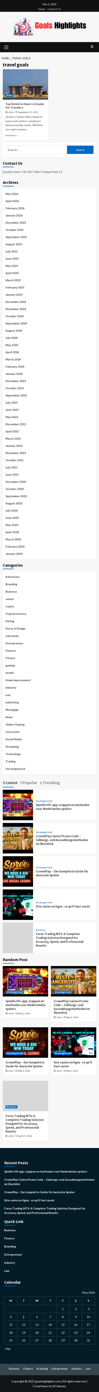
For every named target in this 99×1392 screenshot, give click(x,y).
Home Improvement (18, 680)
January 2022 (14, 445)
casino (10, 599)
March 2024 (13, 359)
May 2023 (12, 417)
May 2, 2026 (24, 1013)
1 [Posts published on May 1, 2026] (63, 1309)
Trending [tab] (51, 782)
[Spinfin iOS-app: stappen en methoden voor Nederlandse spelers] (18, 804)
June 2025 (12, 258)
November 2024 (16, 309)
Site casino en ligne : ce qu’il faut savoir (63, 906)
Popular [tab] (29, 782)
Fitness (10, 658)
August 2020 (14, 503)
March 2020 (13, 539)
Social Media (14, 739)
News (9, 717)
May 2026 (12, 193)
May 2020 (12, 525)
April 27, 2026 (25, 1136)
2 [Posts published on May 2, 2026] (76, 1309)
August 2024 (14, 330)
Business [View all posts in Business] (41, 930)
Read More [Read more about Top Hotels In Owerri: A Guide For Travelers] (11, 135)
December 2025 (16, 222)
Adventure (13, 576)
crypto (10, 606)
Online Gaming (15, 724)
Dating (10, 621)
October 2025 (15, 229)
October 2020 (15, 489)
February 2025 (15, 287)
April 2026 (12, 201)
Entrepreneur (14, 643)
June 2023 (12, 409)
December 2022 (16, 424)
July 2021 (12, 467)
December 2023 (16, 381)
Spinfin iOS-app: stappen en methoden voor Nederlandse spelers (25, 1005)
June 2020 (12, 517)
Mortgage (12, 709)
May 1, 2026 (72, 1071)
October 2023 (15, 388)
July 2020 (12, 510)
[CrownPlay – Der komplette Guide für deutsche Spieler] (18, 871)
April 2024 (12, 352)
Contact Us (54, 9)
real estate (13, 731)
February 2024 (15, 366)
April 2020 (12, 532)
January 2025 (14, 294)
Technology (13, 754)
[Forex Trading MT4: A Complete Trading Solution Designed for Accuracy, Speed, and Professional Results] (25, 1096)
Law (8, 695)
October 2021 (15, 460)
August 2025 (14, 244)
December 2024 (16, 301)
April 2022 (12, 431)
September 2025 (16, 237)
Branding (11, 584)
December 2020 (16, 481)
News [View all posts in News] (9, 95)
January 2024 (14, 373)
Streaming (12, 746)
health (10, 672)
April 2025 (12, 273)
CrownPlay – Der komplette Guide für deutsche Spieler (39, 1192)
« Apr (7, 1348)
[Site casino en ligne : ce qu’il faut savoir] (18, 904)
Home (41, 9)
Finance (11, 650)
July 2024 (12, 337)
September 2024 (16, 323)
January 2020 (14, 553)
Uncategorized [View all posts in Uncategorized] (44, 801)
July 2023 (12, 402)
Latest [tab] (11, 782)
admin (11, 112)
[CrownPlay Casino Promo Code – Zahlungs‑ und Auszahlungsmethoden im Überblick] (18, 838)
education (12, 635)
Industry (11, 687)
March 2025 (13, 280)
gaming (10, 665)
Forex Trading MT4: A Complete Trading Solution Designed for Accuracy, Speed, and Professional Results (25, 1123)
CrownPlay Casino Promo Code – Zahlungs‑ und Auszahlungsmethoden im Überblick (62, 840)
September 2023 (16, 395)
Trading (11, 761)
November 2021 (16, 453)
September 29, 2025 (28, 112)
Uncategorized (15, 768)
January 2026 (14, 215)
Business (11, 591)
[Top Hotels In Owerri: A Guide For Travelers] (25, 84)
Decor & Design (16, 628)
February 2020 (15, 546)
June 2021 (12, 474)
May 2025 (12, 265)
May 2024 (12, 345)
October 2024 (15, 316)
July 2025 (12, 251)
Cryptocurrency (16, 613)
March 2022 (13, 438)
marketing (12, 702)
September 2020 (16, 496)
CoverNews (40, 1386)
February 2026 (15, 208)
